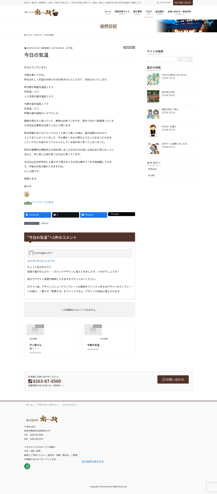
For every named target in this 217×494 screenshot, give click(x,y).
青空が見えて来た (170, 109)
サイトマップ (69, 404)
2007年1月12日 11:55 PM (41, 261)
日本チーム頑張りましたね (174, 143)
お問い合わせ (183, 2)
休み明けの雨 (168, 92)
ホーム (29, 404)
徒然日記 (129, 47)
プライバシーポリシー (48, 404)
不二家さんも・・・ (35, 346)
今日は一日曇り (169, 126)
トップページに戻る (43, 202)
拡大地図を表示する (93, 461)
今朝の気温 (93, 345)
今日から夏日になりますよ (174, 74)
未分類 (151, 175)
